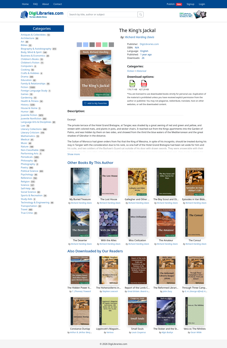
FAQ (35, 4)
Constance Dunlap (80, 328)
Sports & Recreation (31, 195)
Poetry (24, 167)
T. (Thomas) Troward (81, 291)
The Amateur (166, 240)
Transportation (29, 206)
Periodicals (27, 157)
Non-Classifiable (29, 150)
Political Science (29, 171)
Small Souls (137, 328)
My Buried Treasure (80, 199)
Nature (24, 146)
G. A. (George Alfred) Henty (197, 291)
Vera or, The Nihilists (195, 328)
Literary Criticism (30, 132)
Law (23, 125)
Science (25, 185)
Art (22, 41)
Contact (57, 4)
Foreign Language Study (34, 90)
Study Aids (26, 199)
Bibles (24, 45)
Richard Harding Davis (139, 37)
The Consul (195, 240)
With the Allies (109, 240)
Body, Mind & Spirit (31, 52)
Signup (190, 4)
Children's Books (30, 59)
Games (24, 94)
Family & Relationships (33, 83)
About (45, 4)
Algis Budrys (167, 332)
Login (202, 4)
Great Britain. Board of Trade (141, 291)
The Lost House (108, 199)
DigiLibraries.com (149, 44)
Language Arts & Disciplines (36, 122)
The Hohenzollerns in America (112, 287)
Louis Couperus (139, 332)
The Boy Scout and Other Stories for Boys (175, 199)
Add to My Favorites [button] (95, 103)
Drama (24, 76)
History (25, 104)
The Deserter (80, 240)
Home (25, 4)
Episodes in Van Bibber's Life (197, 199)
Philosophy (27, 160)
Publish (174, 4)
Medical (25, 139)
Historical (141, 71)
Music (24, 143)
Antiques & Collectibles (33, 34)
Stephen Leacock (110, 291)
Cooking (25, 69)
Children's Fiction (30, 62)
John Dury (167, 291)
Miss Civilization (137, 240)
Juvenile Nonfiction (31, 118)
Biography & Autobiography (36, 48)
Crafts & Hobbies (30, 73)
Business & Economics (33, 55)
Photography (28, 164)
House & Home (29, 108)
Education (26, 80)
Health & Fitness (30, 101)
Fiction (24, 87)
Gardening (26, 97)
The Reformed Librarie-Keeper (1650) (173, 287)
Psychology (27, 174)
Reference (26, 177)
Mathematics (28, 136)
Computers (27, 66)
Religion (25, 181)
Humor (25, 111)
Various (110, 332)
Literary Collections (31, 129)
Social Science (28, 192)
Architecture (27, 38)
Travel (24, 209)
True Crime (27, 212)
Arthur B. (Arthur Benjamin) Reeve (85, 332)
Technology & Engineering (35, 202)
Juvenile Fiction (29, 115)
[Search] (102, 14)
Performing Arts (29, 153)
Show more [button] (73, 154)
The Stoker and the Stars (166, 328)
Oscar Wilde (196, 332)
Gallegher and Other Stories (140, 199)
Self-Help (26, 188)
